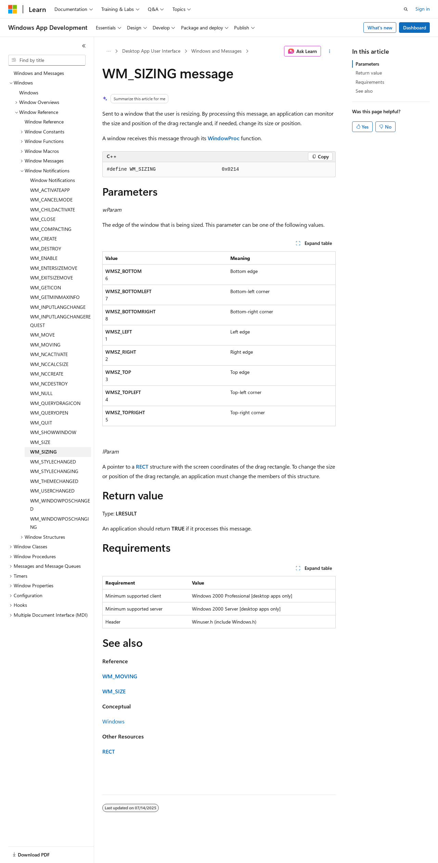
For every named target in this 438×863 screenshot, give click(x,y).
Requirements (370, 82)
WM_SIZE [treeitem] (40, 442)
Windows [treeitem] (28, 92)
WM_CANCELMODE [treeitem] (51, 199)
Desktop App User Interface (151, 51)
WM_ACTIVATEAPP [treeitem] (50, 190)
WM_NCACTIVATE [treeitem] (49, 354)
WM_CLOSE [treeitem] (42, 219)
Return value (369, 72)
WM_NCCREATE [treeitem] (46, 373)
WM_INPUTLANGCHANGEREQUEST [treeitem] (60, 320)
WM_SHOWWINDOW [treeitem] (53, 432)
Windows (113, 721)
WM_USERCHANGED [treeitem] (52, 490)
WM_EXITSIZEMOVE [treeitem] (51, 277)
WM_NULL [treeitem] (41, 393)
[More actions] (330, 51)
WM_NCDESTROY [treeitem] (49, 383)
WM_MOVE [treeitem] (42, 334)
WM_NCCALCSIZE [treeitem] (49, 364)
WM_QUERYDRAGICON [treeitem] (55, 403)
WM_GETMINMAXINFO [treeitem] (55, 297)
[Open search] (406, 9)
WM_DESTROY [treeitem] (45, 248)
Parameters (367, 64)
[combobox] (47, 60)
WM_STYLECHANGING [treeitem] (54, 471)
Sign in (422, 8)
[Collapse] (84, 46)
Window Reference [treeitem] (44, 121)
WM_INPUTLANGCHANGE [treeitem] (58, 307)
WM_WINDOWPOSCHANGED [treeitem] (60, 504)
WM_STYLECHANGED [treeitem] (53, 461)
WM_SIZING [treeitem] (43, 451)
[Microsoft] (12, 9)
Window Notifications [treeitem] (52, 180)
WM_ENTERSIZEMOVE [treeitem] (53, 268)
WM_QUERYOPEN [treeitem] (49, 412)
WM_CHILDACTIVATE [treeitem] (52, 209)
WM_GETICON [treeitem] (45, 287)
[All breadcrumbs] (108, 51)
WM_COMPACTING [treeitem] (51, 229)
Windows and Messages (216, 51)
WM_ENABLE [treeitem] (43, 258)
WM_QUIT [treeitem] (41, 422)
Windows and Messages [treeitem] (39, 73)
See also (364, 91)
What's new (380, 27)
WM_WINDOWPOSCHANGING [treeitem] (59, 523)
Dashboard (414, 27)
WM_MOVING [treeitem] (45, 344)
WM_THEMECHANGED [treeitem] (54, 481)
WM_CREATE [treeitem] (43, 238)
